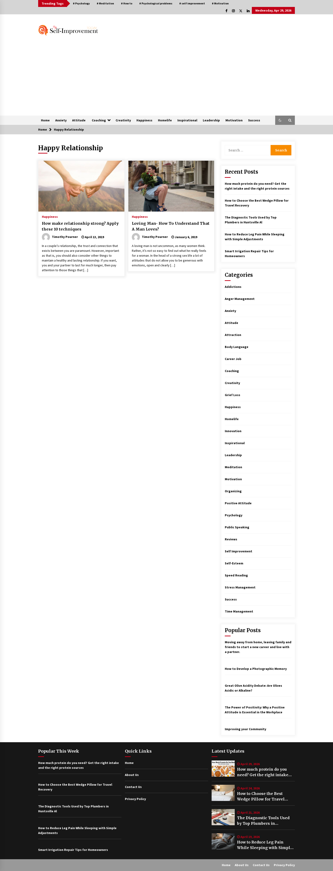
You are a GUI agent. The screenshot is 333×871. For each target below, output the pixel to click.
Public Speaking (237, 527)
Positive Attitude (238, 503)
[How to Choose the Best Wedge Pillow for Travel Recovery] (223, 793)
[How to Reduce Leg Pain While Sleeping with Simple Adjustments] (223, 841)
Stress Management (240, 587)
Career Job (233, 359)
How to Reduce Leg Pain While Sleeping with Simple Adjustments (265, 845)
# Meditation (105, 3)
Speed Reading (236, 575)
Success (254, 120)
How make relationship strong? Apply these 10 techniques (80, 226)
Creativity (123, 120)
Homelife (165, 120)
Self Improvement (238, 551)
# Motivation (220, 3)
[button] (280, 120)
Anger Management (240, 299)
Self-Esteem (234, 563)
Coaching (99, 120)
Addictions (233, 287)
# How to (126, 3)
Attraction (233, 335)
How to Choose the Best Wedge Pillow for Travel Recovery (261, 796)
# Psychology (81, 3)
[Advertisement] (166, 81)
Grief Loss (232, 395)
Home (45, 120)
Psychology (233, 515)
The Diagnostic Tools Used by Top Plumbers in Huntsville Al (263, 821)
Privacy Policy (135, 799)
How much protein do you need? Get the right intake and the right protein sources (265, 772)
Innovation (233, 431)
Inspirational (187, 120)
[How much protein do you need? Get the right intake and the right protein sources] (223, 768)
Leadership (211, 120)
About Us (132, 775)
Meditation (233, 467)
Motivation (234, 120)
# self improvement (192, 3)
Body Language (236, 347)
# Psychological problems (155, 3)
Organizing (233, 491)
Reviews (231, 539)
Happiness (144, 120)
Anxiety (61, 120)
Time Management (239, 611)
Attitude (79, 120)
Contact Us (133, 787)
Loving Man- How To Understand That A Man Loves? (171, 226)
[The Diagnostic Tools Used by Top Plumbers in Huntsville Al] (223, 817)
